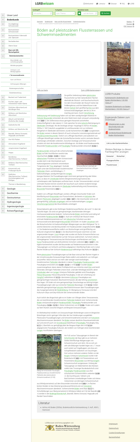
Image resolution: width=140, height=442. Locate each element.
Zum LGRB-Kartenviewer (91, 90)
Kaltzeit (73, 108)
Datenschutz (114, 428)
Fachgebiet (63, 10)
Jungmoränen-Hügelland (17, 148)
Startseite (40, 21)
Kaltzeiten (88, 196)
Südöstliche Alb (14, 125)
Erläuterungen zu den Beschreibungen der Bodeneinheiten (117, 126)
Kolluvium (74, 277)
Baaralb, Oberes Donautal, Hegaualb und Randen (17, 135)
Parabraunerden (51, 146)
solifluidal (52, 201)
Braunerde (53, 136)
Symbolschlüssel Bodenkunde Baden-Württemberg (120, 134)
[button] (70, 13)
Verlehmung (55, 116)
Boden (94, 126)
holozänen (95, 318)
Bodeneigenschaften (16, 88)
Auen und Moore (15, 80)
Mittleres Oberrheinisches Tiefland (18, 164)
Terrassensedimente (17, 75)
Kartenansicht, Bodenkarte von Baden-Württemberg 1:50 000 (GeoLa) (117, 100)
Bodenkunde (13, 19)
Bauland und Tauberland (17, 97)
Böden (42, 133)
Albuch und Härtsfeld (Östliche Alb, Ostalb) (16, 120)
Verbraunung (42, 116)
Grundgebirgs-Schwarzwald (13, 25)
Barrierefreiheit (114, 437)
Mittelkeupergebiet (16, 65)
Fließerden (41, 171)
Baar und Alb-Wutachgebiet (13, 51)
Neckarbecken (13, 41)
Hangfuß (40, 277)
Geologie (11, 189)
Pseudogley (65, 146)
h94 (69, 199)
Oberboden (41, 126)
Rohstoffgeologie (15, 211)
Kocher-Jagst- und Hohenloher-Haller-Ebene (17, 103)
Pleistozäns (47, 199)
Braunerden (48, 118)
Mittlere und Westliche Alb (18, 129)
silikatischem (42, 159)
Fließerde (70, 285)
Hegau (10, 153)
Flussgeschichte (112, 160)
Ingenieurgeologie (15, 206)
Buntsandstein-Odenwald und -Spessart (17, 36)
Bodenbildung (62, 290)
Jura (56, 234)
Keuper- (67, 356)
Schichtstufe (83, 356)
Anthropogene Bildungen (18, 84)
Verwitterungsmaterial (45, 204)
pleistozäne (91, 95)
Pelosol (39, 275)
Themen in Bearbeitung (16, 184)
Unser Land (12, 15)
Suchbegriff (40, 10)
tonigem (89, 201)
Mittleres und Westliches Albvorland (17, 114)
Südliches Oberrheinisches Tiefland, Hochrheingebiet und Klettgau (17, 177)
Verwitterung (89, 113)
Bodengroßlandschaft (58, 394)
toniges (69, 174)
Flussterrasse (111, 165)
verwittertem (92, 280)
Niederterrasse (66, 250)
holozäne (60, 287)
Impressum (113, 424)
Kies (90, 108)
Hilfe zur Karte (42, 90)
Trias (51, 166)
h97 (74, 199)
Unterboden (54, 179)
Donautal (109, 156)
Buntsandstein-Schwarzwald (13, 31)
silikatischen (71, 219)
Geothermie (12, 193)
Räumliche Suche (87, 10)
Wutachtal (120, 156)
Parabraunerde (43, 136)
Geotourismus (13, 197)
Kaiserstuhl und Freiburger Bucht (14, 169)
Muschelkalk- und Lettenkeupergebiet (16, 61)
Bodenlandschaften (16, 56)
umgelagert (60, 201)
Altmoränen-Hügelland (16, 144)
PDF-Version (128, 26)
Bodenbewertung (15, 93)
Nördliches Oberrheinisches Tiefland (17, 158)
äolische (84, 123)
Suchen (111, 13)
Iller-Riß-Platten (14, 139)
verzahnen (91, 222)
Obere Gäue (12, 46)
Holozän (40, 118)
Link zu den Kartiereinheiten (117, 143)
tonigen (56, 272)
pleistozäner (46, 255)
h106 (82, 305)
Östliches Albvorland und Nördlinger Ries (17, 108)
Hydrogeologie (14, 202)
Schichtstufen (69, 338)
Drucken (129, 24)
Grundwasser (62, 323)
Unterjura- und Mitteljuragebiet (15, 71)
